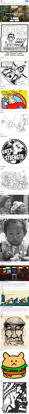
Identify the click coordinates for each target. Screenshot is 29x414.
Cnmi (1, 59)
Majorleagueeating (3, 136)
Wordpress (2, 289)
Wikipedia (2, 193)
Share (1, 23)
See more (1, 312)
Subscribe (14, 6)
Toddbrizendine (2, 264)
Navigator (2, 88)
